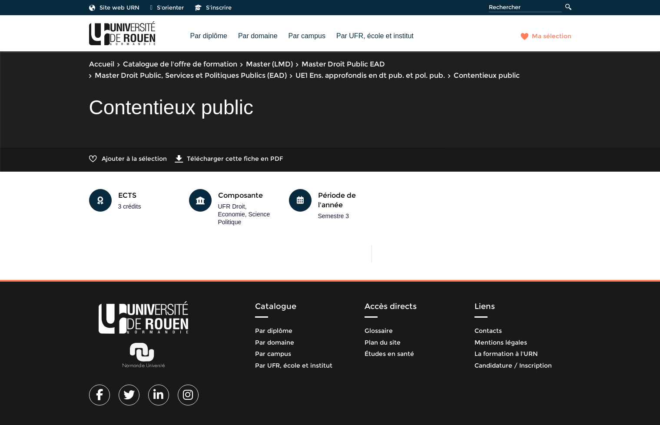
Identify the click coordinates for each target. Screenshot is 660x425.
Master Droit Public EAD (343, 64)
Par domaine (258, 36)
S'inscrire (213, 7)
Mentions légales (500, 342)
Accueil (101, 64)
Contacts (488, 331)
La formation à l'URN (506, 354)
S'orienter (167, 7)
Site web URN (114, 7)
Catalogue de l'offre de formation (180, 64)
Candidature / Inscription (513, 365)
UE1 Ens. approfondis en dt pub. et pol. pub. (370, 75)
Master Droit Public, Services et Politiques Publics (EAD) (191, 75)
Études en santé (389, 354)
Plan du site (383, 342)
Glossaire (379, 331)
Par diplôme (208, 36)
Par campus (307, 36)
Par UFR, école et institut (375, 36)
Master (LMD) (269, 64)
